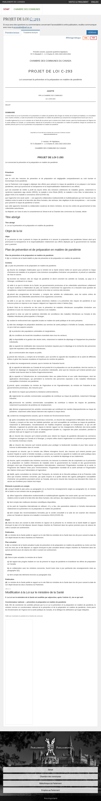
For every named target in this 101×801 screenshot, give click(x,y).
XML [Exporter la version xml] (86, 38)
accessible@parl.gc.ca (22, 27)
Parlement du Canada (13, 2)
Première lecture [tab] (12, 33)
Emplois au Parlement (50, 790)
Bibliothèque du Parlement (50, 783)
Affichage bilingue (73, 38)
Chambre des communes (27, 9)
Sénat (6, 9)
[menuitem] (78, 2)
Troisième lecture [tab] (30, 33)
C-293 (35, 19)
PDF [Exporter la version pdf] (93, 38)
